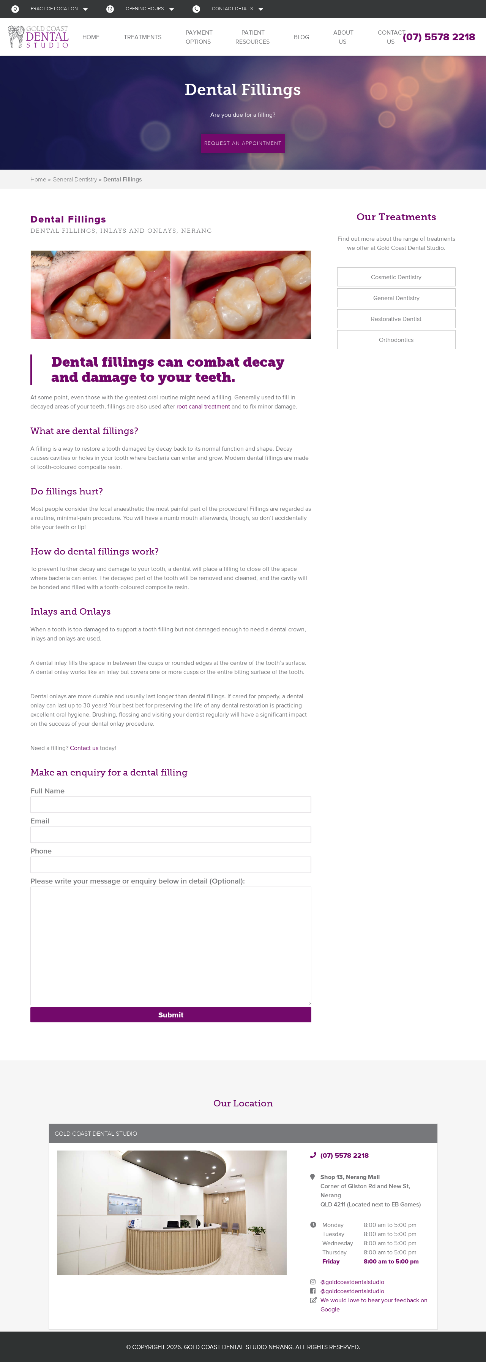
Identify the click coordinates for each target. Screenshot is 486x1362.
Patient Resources (252, 37)
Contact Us (391, 37)
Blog (300, 36)
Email (170, 830)
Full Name (170, 800)
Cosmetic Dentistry (396, 276)
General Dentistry (74, 179)
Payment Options (198, 37)
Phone (170, 860)
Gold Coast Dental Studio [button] (96, 1133)
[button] (51, 9)
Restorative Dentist (396, 318)
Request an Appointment (243, 143)
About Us (342, 37)
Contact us (84, 747)
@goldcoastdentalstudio (352, 1281)
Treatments (141, 36)
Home (90, 36)
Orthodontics (396, 339)
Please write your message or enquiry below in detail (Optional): (170, 941)
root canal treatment (203, 406)
